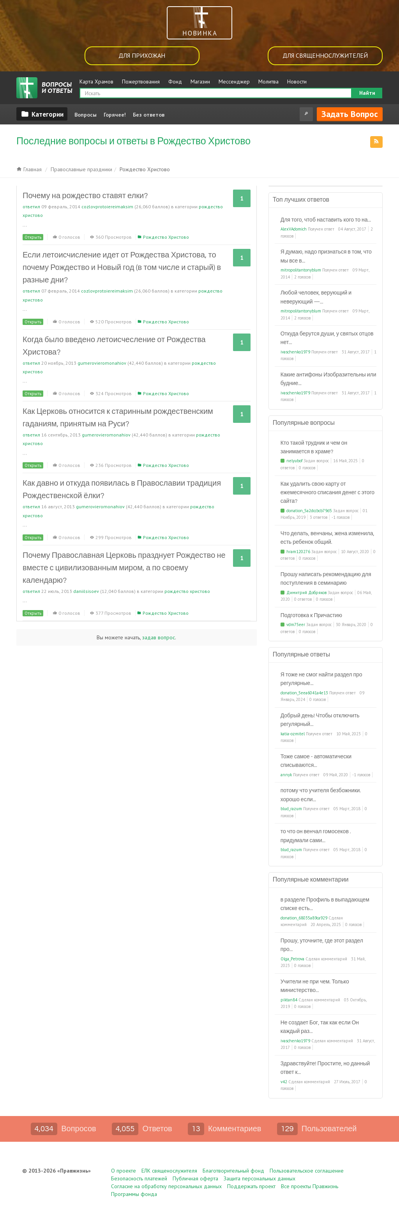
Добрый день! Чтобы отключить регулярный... (320, 720)
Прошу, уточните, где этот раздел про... (322, 945)
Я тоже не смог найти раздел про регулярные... (321, 679)
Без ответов (148, 114)
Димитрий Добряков (306, 592)
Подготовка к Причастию (311, 615)
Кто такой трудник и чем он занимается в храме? (314, 447)
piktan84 (289, 1000)
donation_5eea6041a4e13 (304, 693)
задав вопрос (158, 637)
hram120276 (298, 551)
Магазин (200, 81)
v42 (284, 1081)
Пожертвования (141, 81)
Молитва (268, 81)
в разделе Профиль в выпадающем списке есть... (325, 904)
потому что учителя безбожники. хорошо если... (321, 795)
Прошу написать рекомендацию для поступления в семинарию (326, 579)
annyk (286, 774)
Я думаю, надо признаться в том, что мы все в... (326, 256)
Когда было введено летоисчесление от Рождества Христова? (114, 346)
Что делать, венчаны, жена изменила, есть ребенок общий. (327, 538)
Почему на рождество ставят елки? (85, 196)
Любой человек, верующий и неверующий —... (316, 297)
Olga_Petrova (292, 959)
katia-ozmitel (293, 733)
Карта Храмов (96, 81)
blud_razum (291, 808)
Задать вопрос (349, 113)
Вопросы (85, 114)
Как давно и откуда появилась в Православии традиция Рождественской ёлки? (122, 489)
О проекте (123, 1170)
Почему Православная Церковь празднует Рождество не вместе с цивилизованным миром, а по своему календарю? (124, 568)
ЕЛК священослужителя (169, 1170)
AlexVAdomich (294, 229)
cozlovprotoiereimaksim (107, 206)
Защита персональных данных (259, 1178)
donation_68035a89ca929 (304, 918)
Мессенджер (234, 81)
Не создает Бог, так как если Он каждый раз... (320, 1027)
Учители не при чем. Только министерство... (315, 986)
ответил (31, 206)
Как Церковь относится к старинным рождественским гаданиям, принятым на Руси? (118, 418)
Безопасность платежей (139, 1178)
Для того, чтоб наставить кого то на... (326, 220)
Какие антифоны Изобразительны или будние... (328, 379)
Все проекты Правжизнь (309, 1186)
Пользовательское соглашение (307, 1170)
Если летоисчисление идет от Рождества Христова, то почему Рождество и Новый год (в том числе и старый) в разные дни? (122, 267)
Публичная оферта (195, 1178)
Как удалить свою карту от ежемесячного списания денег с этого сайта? (327, 492)
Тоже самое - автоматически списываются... (316, 761)
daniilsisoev (86, 591)
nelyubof (294, 460)
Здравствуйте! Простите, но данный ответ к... (325, 1068)
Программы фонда (134, 1194)
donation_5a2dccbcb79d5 (309, 510)
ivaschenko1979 (295, 352)
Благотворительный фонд (233, 1170)
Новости (297, 81)
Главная (29, 169)
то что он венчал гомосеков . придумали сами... (316, 836)
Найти (367, 92)
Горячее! (115, 114)
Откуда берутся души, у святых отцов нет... (327, 338)
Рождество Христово (166, 237)
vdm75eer (295, 624)
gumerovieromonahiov (102, 363)
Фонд (175, 81)
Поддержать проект (251, 1186)
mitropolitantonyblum (301, 270)
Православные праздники (81, 169)
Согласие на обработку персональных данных (166, 1186)
